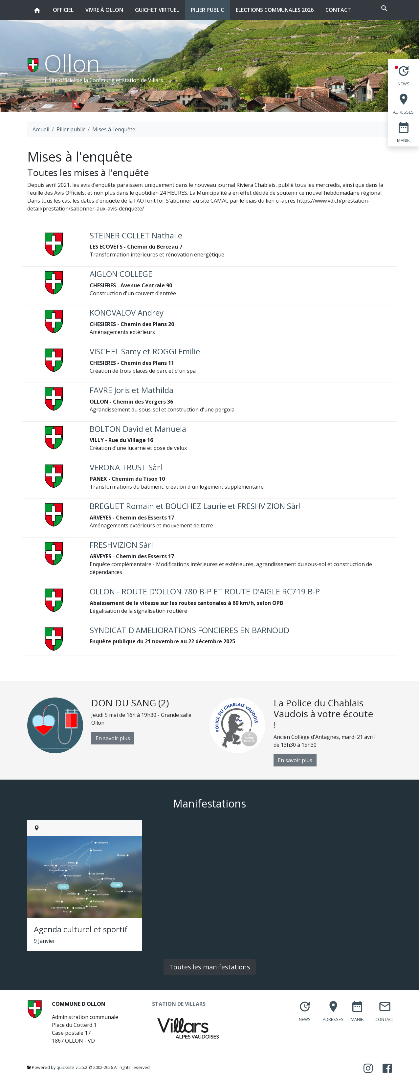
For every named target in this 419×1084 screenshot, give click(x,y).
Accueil (41, 129)
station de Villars (142, 80)
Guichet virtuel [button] (157, 6)
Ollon (72, 63)
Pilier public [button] (207, 6)
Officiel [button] (63, 6)
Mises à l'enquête (113, 129)
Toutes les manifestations (209, 966)
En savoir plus (113, 738)
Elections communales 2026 (275, 9)
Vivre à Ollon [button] (104, 6)
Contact (338, 9)
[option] (118, 725)
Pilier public (70, 129)
